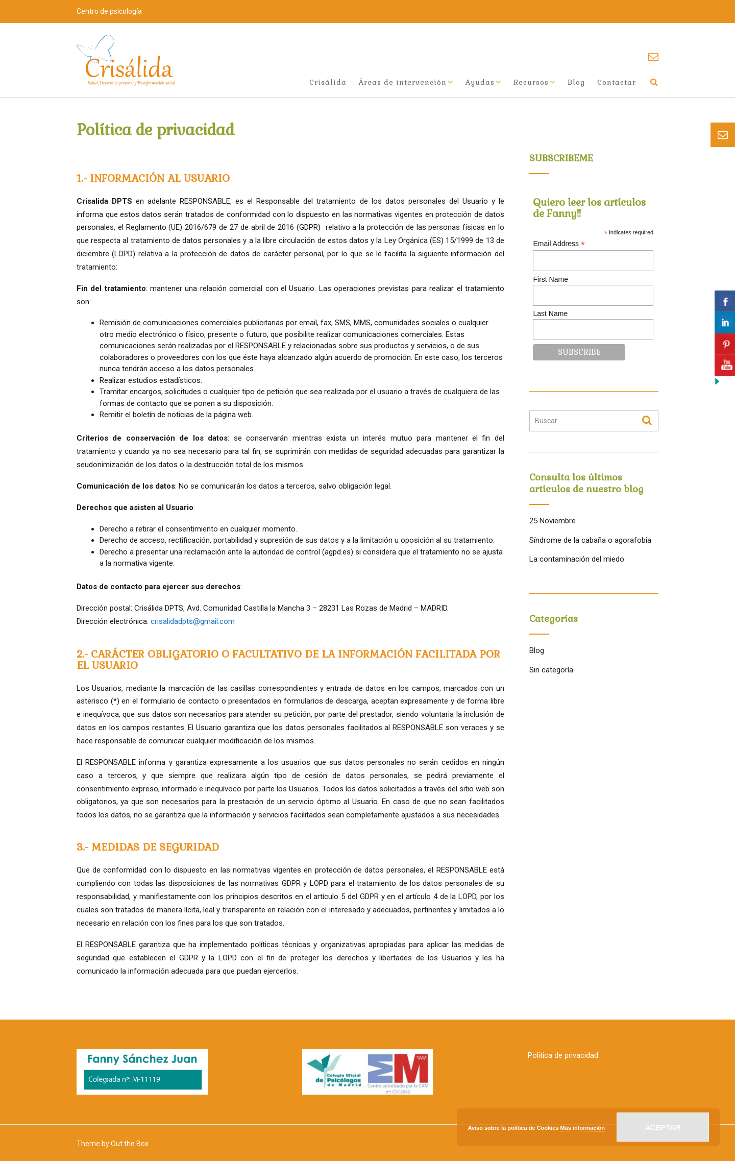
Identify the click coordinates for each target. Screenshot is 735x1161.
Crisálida (328, 82)
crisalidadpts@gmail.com (193, 621)
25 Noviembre (552, 520)
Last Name (550, 313)
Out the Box (130, 1144)
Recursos (531, 82)
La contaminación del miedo (576, 559)
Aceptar (663, 1127)
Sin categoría (551, 669)
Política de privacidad (563, 1055)
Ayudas (480, 82)
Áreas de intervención (403, 82)
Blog (576, 82)
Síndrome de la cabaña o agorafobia (590, 540)
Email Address (559, 244)
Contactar (616, 82)
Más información (582, 1128)
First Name (550, 279)
